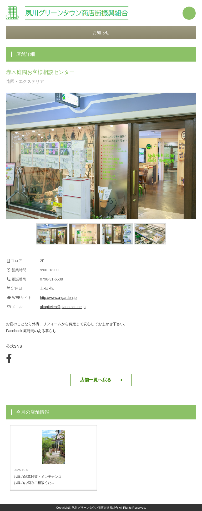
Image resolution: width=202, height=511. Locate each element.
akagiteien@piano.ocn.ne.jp (62, 307)
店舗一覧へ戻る (95, 379)
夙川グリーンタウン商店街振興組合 (95, 507)
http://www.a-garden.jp (58, 297)
